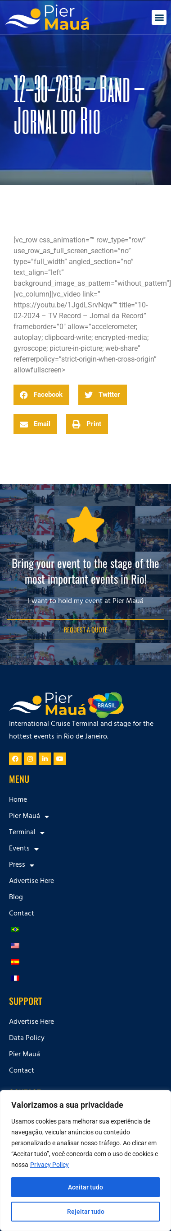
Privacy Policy (49, 1164)
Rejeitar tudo (85, 1211)
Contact (21, 914)
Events (24, 849)
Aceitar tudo (85, 1187)
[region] (85, 1160)
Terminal (27, 833)
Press (21, 865)
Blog (16, 898)
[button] (159, 17)
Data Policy (27, 1038)
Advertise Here (31, 881)
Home (18, 800)
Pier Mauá (29, 816)
